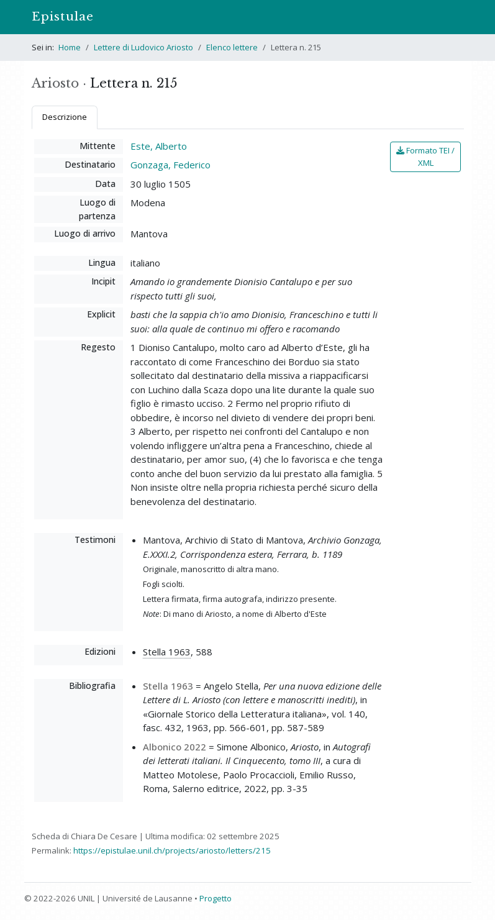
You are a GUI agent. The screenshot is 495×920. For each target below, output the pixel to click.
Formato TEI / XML (425, 156)
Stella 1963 (167, 651)
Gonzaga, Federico (170, 164)
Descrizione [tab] (64, 116)
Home (69, 47)
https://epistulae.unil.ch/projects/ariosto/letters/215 (172, 850)
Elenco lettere (232, 47)
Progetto (215, 898)
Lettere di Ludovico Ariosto (143, 47)
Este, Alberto (158, 146)
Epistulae (63, 16)
